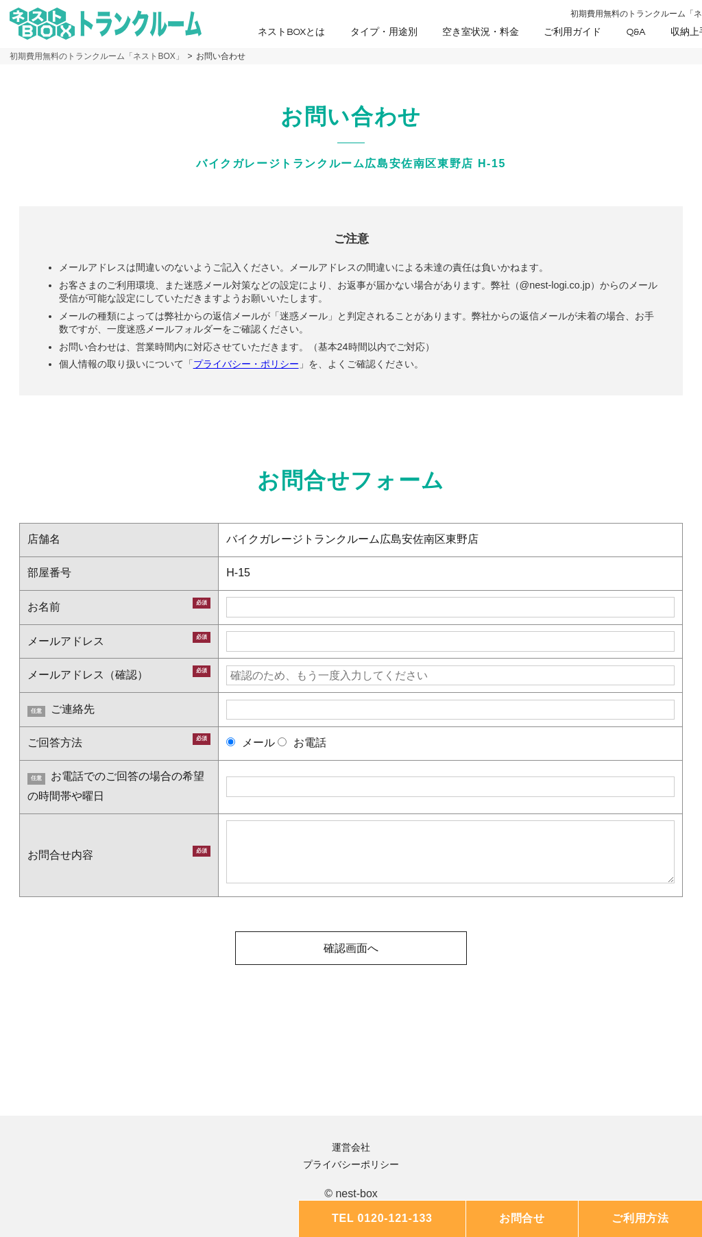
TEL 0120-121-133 (382, 1218)
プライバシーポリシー (351, 1164)
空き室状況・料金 (480, 32)
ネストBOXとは (291, 32)
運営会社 (351, 1147)
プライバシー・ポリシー (246, 363)
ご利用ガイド (572, 32)
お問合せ (522, 1218)
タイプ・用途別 (383, 32)
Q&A (636, 32)
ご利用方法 (640, 1218)
